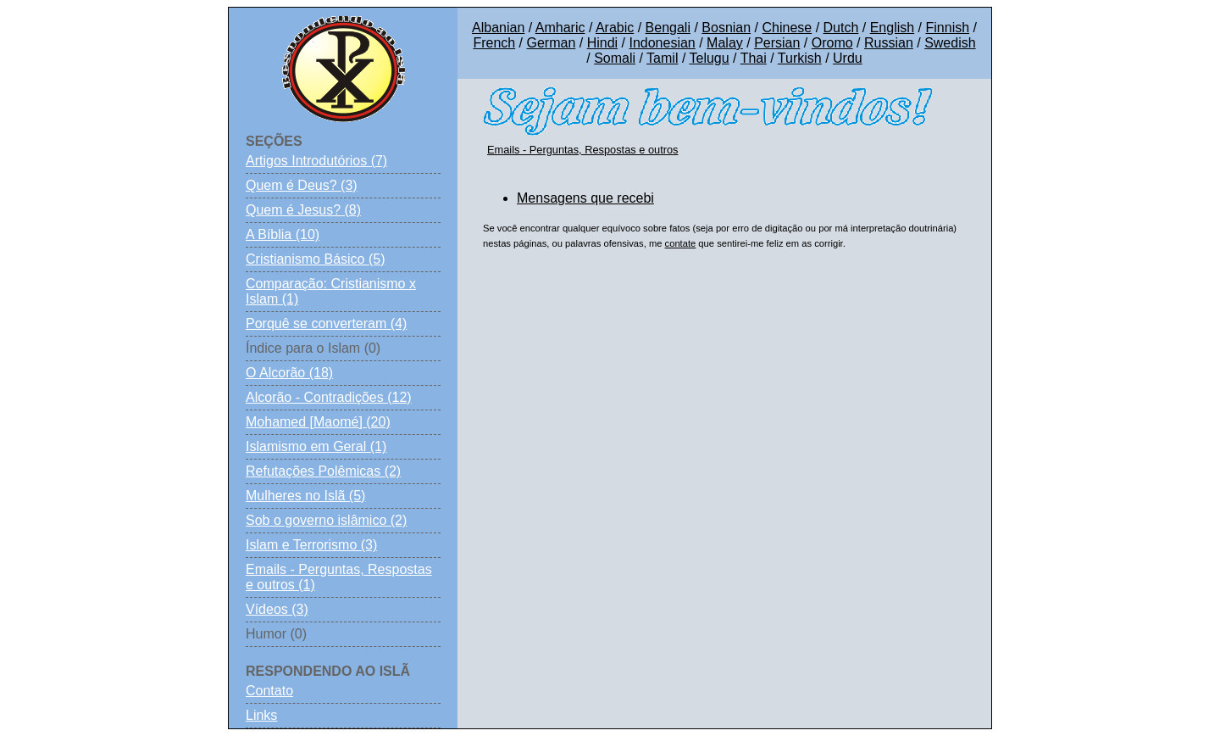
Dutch (841, 27)
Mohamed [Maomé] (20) (318, 422)
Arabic (615, 27)
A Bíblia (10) (282, 234)
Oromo (832, 43)
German (551, 43)
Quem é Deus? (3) (302, 185)
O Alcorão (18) (289, 372)
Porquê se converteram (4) (326, 323)
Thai (753, 58)
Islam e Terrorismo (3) (311, 545)
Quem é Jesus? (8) (303, 210)
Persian (777, 43)
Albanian (498, 27)
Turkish (800, 58)
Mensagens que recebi (585, 198)
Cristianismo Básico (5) (315, 259)
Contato (269, 690)
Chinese (787, 27)
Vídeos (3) (277, 609)
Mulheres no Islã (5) (305, 495)
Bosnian (726, 27)
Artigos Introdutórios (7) (316, 160)
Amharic (560, 27)
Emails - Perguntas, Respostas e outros (582, 149)
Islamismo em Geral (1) (316, 446)
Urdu (847, 58)
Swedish (949, 43)
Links (261, 715)
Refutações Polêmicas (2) (323, 471)
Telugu (709, 58)
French (494, 43)
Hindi (602, 43)
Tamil (662, 58)
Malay (725, 43)
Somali (614, 58)
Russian (888, 43)
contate (680, 243)
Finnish (948, 27)
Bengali (668, 27)
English (892, 27)
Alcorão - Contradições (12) (329, 397)
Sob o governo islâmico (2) (326, 520)
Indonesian (662, 43)
